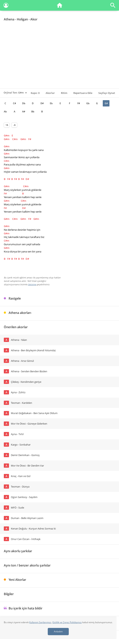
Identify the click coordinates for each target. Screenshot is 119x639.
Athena (9, 19)
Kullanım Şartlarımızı (40, 622)
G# (106, 103)
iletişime (32, 284)
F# (78, 103)
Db (23, 103)
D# (42, 103)
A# (23, 111)
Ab (5, 111)
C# (14, 103)
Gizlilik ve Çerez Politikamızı (67, 622)
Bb (32, 111)
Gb (87, 103)
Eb (51, 103)
